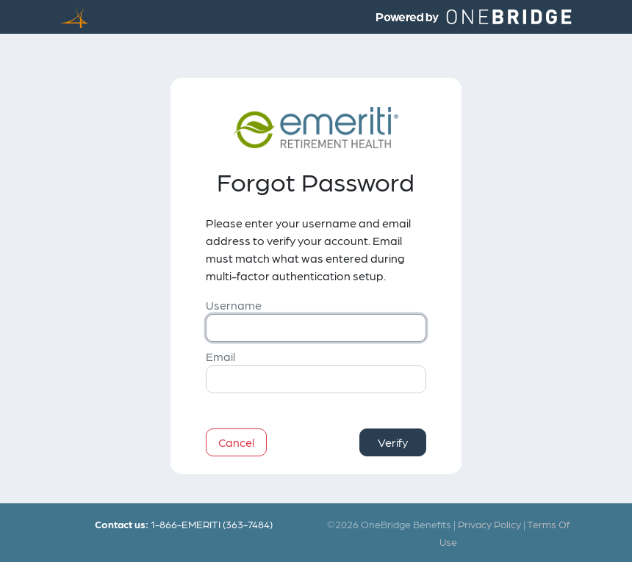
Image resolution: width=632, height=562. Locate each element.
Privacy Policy (489, 524)
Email (220, 356)
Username (234, 305)
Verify (393, 442)
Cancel (236, 442)
